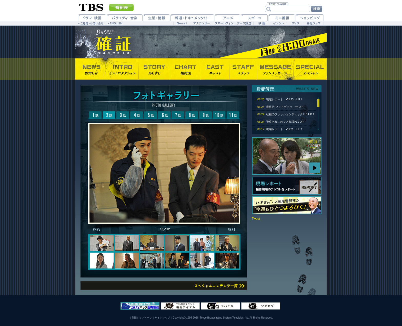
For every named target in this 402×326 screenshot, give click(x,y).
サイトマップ (162, 317)
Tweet (256, 218)
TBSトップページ (142, 317)
